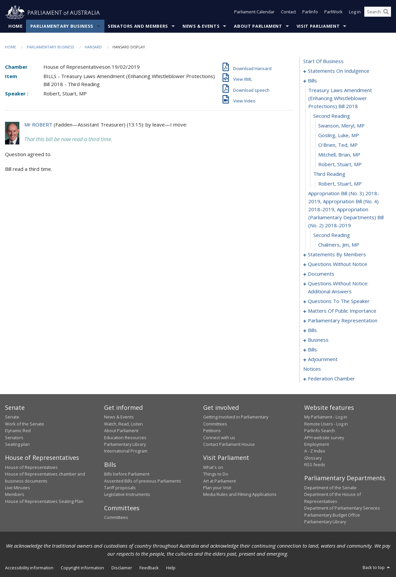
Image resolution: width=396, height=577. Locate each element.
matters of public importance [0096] (342, 311)
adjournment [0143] (323, 359)
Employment (316, 445)
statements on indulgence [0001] (338, 71)
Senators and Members (138, 26)
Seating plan (17, 445)
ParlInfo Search (319, 431)
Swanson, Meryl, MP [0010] (341, 125)
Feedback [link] (149, 568)
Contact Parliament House (229, 445)
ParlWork (333, 13)
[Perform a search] (386, 13)
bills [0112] (312, 330)
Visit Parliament (318, 26)
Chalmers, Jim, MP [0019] (338, 245)
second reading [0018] (331, 235)
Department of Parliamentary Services (342, 508)
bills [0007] (312, 80)
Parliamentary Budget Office (332, 515)
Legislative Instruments (127, 495)
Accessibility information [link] (29, 568)
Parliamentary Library (125, 445)
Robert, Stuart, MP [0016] (340, 184)
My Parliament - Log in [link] (325, 417)
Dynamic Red (18, 431)
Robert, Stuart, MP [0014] (340, 164)
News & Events (201, 26)
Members (14, 495)
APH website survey (324, 438)
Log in (355, 13)
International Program (125, 451)
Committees (116, 518)
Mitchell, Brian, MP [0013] (339, 155)
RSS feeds (314, 465)
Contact (288, 13)
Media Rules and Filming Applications (240, 495)
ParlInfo (310, 13)
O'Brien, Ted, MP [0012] (338, 145)
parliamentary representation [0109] (342, 320)
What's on (213, 467)
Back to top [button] (377, 568)
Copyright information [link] (82, 568)
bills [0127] (312, 349)
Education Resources (125, 438)
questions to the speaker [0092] (339, 301)
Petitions (212, 431)
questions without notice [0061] (337, 264)
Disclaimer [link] (121, 568)
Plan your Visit (217, 488)
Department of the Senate (330, 488)
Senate (12, 417)
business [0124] (318, 340)
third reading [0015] (329, 174)
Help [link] (170, 568)
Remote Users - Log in (326, 424)
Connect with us (219, 438)
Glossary (313, 458)
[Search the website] (377, 13)
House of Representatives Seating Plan (44, 501)
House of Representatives (31, 467)
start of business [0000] (323, 61)
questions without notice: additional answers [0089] (338, 287)
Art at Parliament (219, 481)
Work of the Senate (24, 424)
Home (15, 26)
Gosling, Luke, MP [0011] (338, 135)
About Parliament (258, 26)
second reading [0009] (331, 116)
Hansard (93, 47)
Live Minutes (17, 488)
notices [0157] (312, 369)
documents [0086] (321, 274)
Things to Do (215, 474)
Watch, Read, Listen (123, 424)
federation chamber (331, 378)
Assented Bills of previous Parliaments (142, 481)
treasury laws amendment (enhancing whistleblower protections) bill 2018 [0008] (340, 98)
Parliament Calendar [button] (254, 13)
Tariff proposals (120, 488)
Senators (14, 438)
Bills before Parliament (126, 474)
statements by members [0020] (337, 254)
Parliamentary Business (61, 26)
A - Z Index (314, 451)
